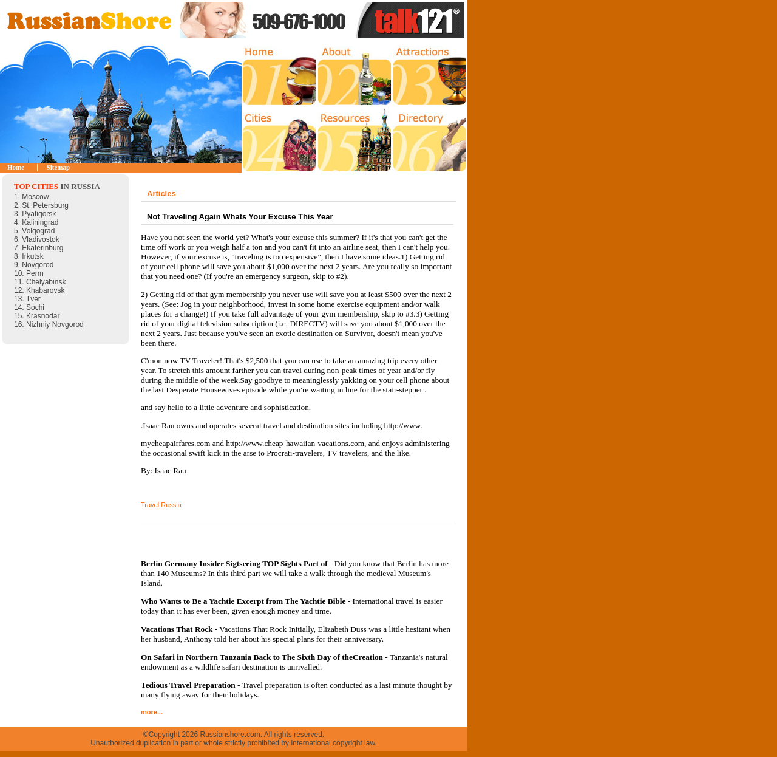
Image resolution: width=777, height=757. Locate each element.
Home (15, 167)
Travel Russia (161, 505)
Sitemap (58, 167)
